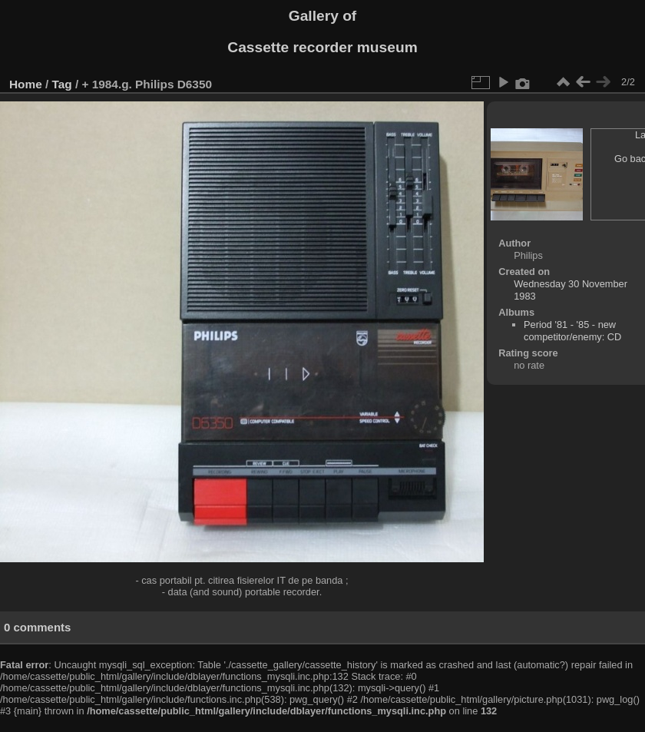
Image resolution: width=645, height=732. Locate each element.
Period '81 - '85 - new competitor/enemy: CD (572, 331)
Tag (62, 84)
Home (25, 84)
